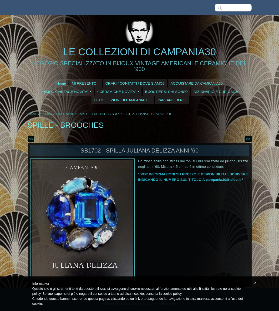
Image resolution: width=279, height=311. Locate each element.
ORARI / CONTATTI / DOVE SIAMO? (135, 83)
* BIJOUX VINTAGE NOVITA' (66, 92)
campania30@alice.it (223, 180)
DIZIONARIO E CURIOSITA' (216, 92)
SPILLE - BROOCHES (94, 114)
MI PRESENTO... (86, 83)
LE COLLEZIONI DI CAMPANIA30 (139, 51)
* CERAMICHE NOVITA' (118, 92)
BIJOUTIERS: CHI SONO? (166, 92)
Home (61, 83)
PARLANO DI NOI (172, 100)
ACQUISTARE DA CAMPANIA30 (197, 83)
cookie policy (171, 294)
